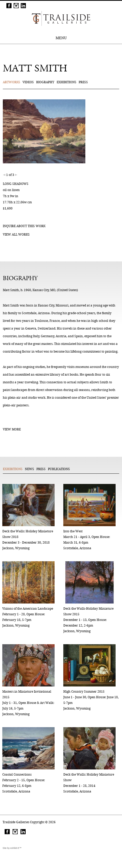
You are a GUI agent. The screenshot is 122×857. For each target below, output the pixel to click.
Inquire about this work (24, 226)
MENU (61, 38)
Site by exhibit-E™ (12, 848)
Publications (59, 469)
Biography (45, 82)
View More (12, 429)
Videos (28, 82)
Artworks (11, 82)
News (29, 469)
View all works (16, 234)
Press (83, 82)
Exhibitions (66, 82)
